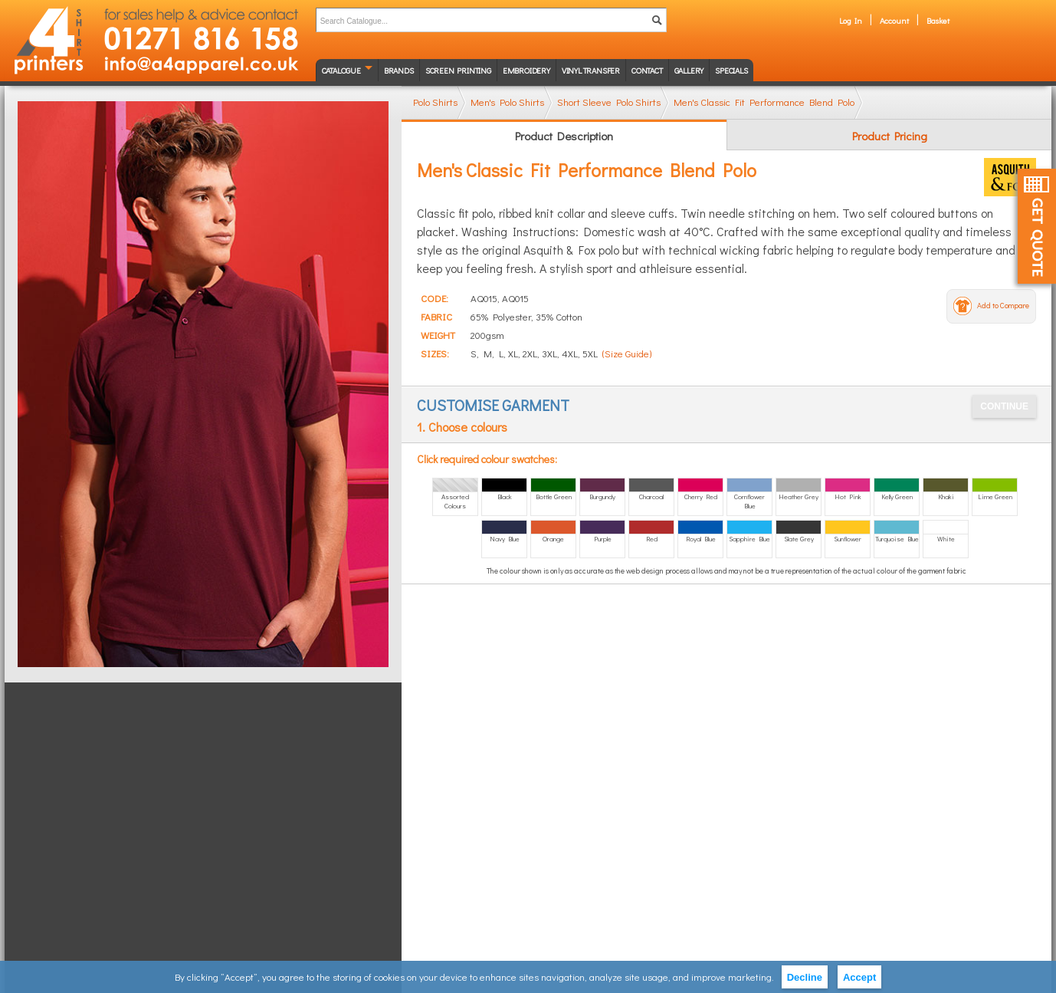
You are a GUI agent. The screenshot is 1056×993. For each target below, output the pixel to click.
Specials (731, 70)
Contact (647, 70)
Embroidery (526, 70)
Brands (399, 70)
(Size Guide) (626, 353)
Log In (850, 20)
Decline (804, 977)
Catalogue (341, 70)
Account (894, 20)
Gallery (689, 70)
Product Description (564, 135)
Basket (937, 20)
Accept (859, 977)
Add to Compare (1003, 306)
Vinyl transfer (591, 70)
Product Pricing (889, 135)
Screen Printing (458, 70)
